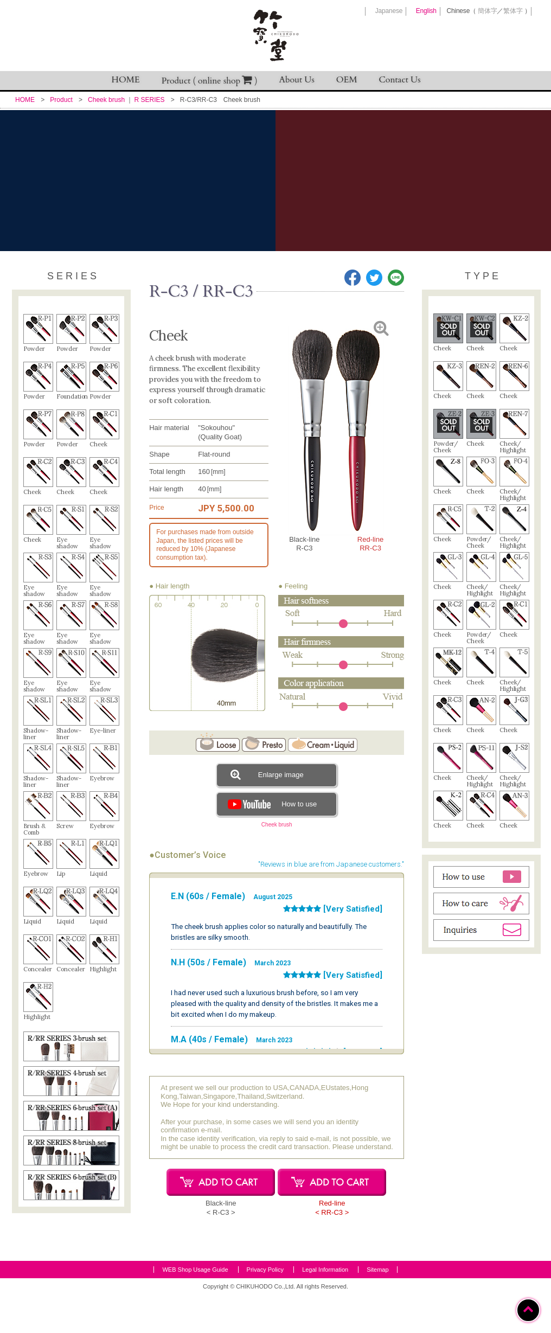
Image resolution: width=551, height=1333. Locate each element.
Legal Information (325, 1308)
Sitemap (377, 1308)
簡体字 (487, 11)
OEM (346, 80)
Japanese (388, 11)
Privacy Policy (265, 1308)
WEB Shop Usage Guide (195, 1308)
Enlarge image (266, 774)
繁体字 (512, 11)
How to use (271, 804)
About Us (297, 80)
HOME (126, 80)
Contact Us (400, 80)
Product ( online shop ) (210, 80)
